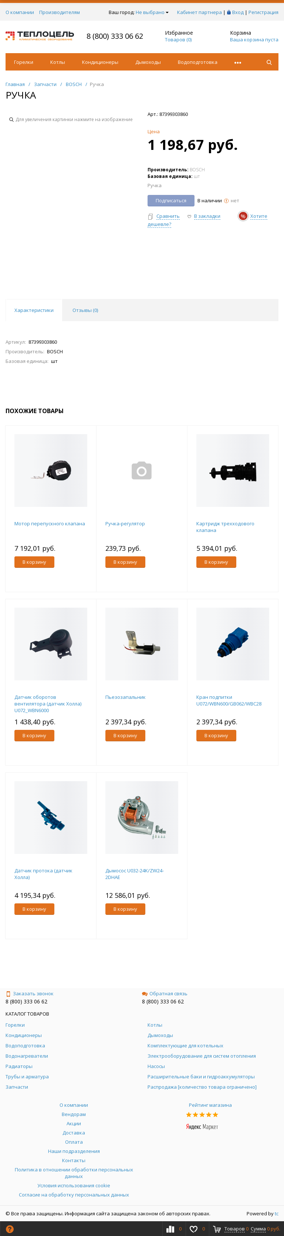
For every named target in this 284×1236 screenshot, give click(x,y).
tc (276, 1213)
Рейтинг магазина (210, 1105)
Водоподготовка (197, 62)
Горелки (23, 62)
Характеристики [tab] (34, 310)
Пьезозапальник (125, 697)
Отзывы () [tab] (85, 310)
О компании (20, 12)
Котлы (57, 62)
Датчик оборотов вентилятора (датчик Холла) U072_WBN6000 (47, 704)
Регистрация (263, 12)
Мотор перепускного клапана (49, 523)
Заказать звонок (30, 993)
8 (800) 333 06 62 (115, 36)
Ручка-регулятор (125, 523)
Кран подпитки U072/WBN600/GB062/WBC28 (228, 700)
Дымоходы (148, 62)
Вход (238, 12)
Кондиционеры (100, 62)
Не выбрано (152, 12)
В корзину (34, 562)
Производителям (59, 12)
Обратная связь (164, 993)
